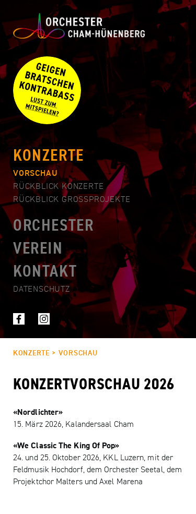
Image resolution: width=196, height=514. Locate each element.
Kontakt (45, 272)
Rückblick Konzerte (58, 187)
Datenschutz (41, 289)
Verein (38, 249)
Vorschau (35, 174)
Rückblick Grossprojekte (71, 200)
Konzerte (48, 156)
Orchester (53, 226)
